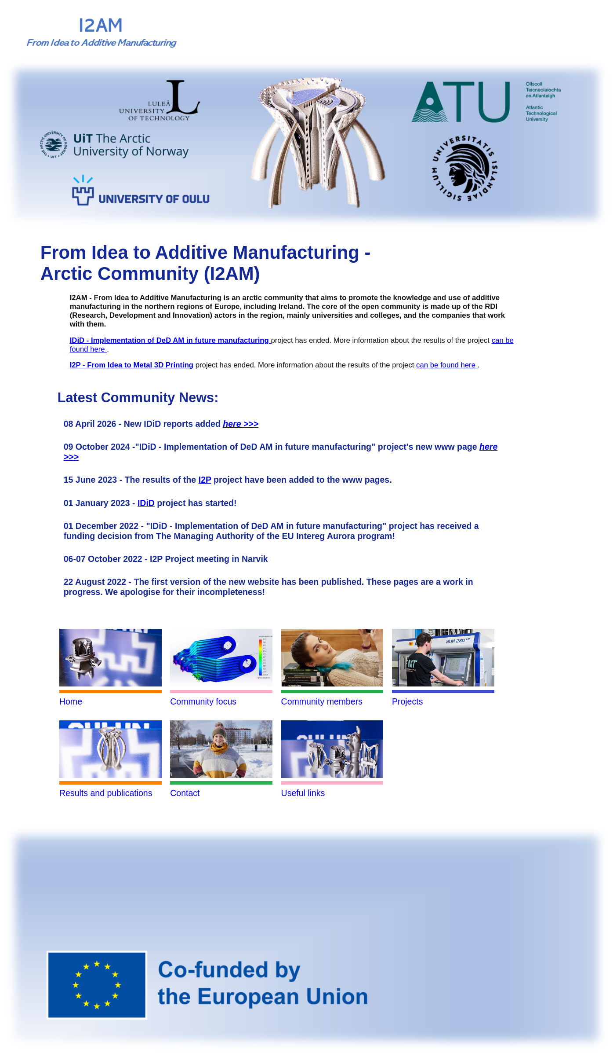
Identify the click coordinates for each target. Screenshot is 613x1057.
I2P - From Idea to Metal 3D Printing (131, 365)
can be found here (447, 365)
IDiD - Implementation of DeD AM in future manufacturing (170, 340)
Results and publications (105, 793)
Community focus (203, 701)
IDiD (146, 503)
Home (70, 701)
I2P (205, 479)
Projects (407, 701)
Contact (184, 793)
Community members (322, 701)
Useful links (303, 793)
